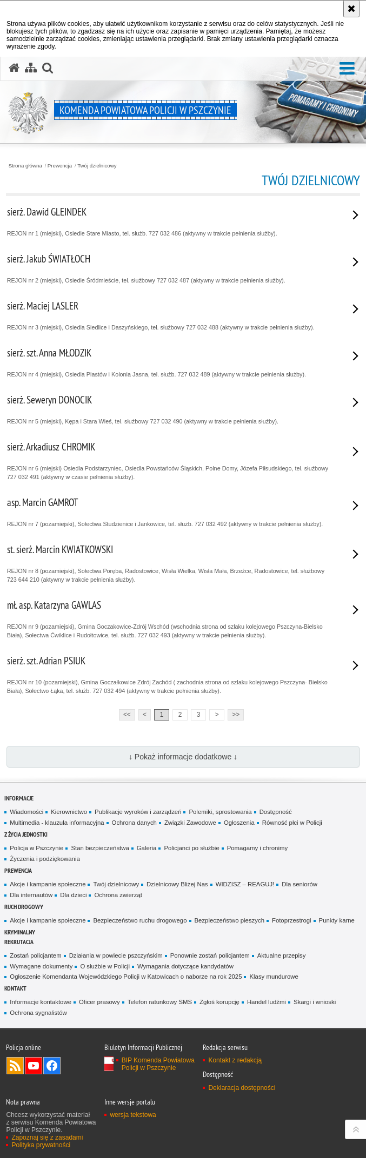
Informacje (19, 798)
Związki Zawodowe (190, 822)
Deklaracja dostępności (241, 1088)
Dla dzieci (73, 895)
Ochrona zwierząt (118, 895)
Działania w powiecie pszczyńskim (116, 955)
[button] (347, 69)
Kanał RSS (15, 1065)
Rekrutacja (19, 942)
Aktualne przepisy (281, 955)
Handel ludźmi (266, 1002)
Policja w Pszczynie (36, 848)
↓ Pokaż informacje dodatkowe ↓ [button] (183, 756)
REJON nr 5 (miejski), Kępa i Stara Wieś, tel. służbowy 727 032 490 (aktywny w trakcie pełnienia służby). (170, 409)
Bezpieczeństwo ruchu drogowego (140, 920)
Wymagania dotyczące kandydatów (185, 966)
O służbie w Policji (105, 966)
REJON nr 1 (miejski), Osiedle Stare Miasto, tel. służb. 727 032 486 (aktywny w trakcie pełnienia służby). (170, 221)
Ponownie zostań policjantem (210, 955)
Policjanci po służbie (191, 848)
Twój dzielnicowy (96, 166)
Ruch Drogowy (23, 907)
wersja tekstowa (133, 1115)
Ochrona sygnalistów (38, 1012)
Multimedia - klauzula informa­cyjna (57, 822)
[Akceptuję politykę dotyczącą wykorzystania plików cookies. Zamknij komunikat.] (351, 8)
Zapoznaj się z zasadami (47, 1137)
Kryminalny (19, 932)
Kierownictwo (69, 812)
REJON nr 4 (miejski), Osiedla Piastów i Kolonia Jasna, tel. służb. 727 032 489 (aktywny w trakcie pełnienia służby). (170, 362)
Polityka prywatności (40, 1145)
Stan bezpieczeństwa (100, 848)
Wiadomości (26, 812)
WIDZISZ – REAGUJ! (245, 884)
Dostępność (275, 812)
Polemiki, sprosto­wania (220, 812)
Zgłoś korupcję (219, 1002)
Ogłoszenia (239, 822)
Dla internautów (31, 895)
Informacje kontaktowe (40, 1002)
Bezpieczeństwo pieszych (229, 920)
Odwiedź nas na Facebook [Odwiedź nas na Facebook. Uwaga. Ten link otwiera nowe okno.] (52, 1065)
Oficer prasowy (99, 1002)
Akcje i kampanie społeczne (47, 884)
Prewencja (60, 166)
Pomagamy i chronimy (257, 848)
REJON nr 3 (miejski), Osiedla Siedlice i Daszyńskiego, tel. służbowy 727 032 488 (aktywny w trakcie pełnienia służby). (170, 315)
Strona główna (25, 166)
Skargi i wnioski (315, 1002)
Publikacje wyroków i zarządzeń (138, 812)
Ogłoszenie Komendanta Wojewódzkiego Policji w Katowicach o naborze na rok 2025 (126, 976)
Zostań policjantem (35, 955)
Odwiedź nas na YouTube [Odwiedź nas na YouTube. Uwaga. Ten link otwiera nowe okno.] (33, 1065)
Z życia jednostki (26, 834)
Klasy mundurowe (273, 976)
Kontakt (15, 988)
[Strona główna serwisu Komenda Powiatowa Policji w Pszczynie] (14, 68)
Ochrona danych (134, 822)
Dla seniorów (299, 884)
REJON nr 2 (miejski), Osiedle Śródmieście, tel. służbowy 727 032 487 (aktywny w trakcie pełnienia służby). (170, 268)
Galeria (147, 848)
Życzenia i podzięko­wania (44, 859)
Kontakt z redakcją (235, 1060)
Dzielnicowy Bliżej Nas (177, 884)
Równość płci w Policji (292, 822)
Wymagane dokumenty (41, 966)
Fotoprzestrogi (291, 920)
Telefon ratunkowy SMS (160, 1002)
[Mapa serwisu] (31, 68)
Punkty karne (337, 920)
